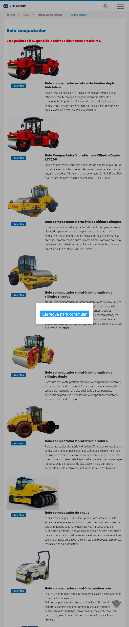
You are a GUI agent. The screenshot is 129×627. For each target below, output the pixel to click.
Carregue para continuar (64, 313)
